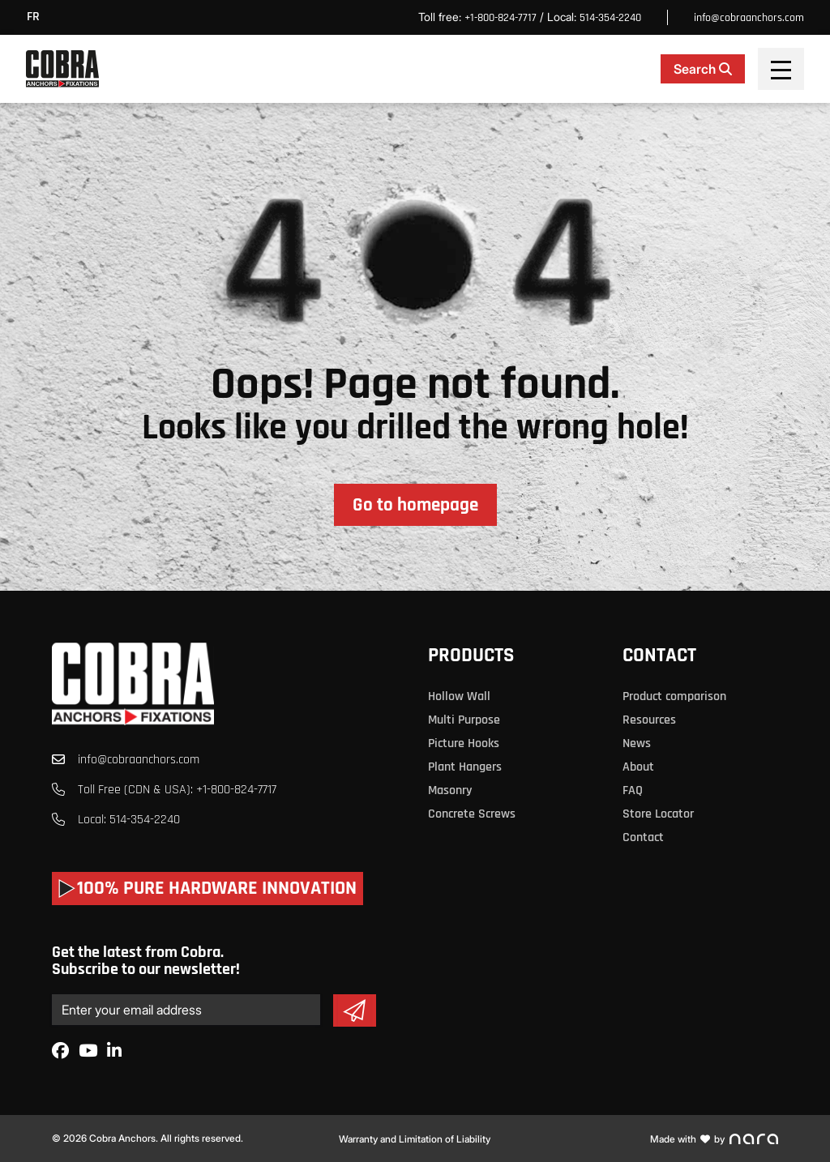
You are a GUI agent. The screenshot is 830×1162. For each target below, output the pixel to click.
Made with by (714, 1139)
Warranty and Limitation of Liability (414, 1139)
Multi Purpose (464, 719)
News (636, 743)
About (638, 766)
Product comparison (674, 696)
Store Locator (658, 813)
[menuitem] (37, 17)
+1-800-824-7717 (500, 18)
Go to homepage (415, 505)
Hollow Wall (459, 696)
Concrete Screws (472, 813)
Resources (649, 719)
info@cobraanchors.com (749, 18)
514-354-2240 (610, 18)
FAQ (632, 790)
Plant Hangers (465, 766)
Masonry (450, 790)
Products (471, 656)
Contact (659, 656)
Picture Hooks (463, 743)
